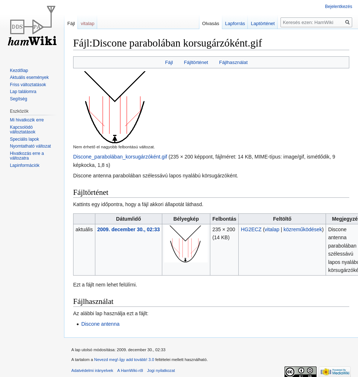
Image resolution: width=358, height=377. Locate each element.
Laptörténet (263, 23)
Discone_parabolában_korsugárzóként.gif (120, 157)
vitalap (271, 229)
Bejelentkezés (338, 6)
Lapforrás (235, 23)
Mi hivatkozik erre (27, 120)
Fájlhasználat (233, 62)
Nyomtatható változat (30, 146)
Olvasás (210, 23)
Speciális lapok (24, 139)
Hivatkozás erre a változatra (27, 156)
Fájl (169, 62)
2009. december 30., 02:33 (128, 229)
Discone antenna (100, 324)
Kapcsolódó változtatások (22, 130)
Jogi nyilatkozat (161, 370)
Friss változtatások (28, 84)
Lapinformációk (24, 165)
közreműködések (302, 229)
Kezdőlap (19, 70)
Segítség (18, 98)
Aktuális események (29, 77)
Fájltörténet (196, 62)
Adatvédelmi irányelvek (92, 370)
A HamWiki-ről (130, 370)
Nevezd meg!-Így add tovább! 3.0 (124, 359)
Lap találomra (23, 91)
